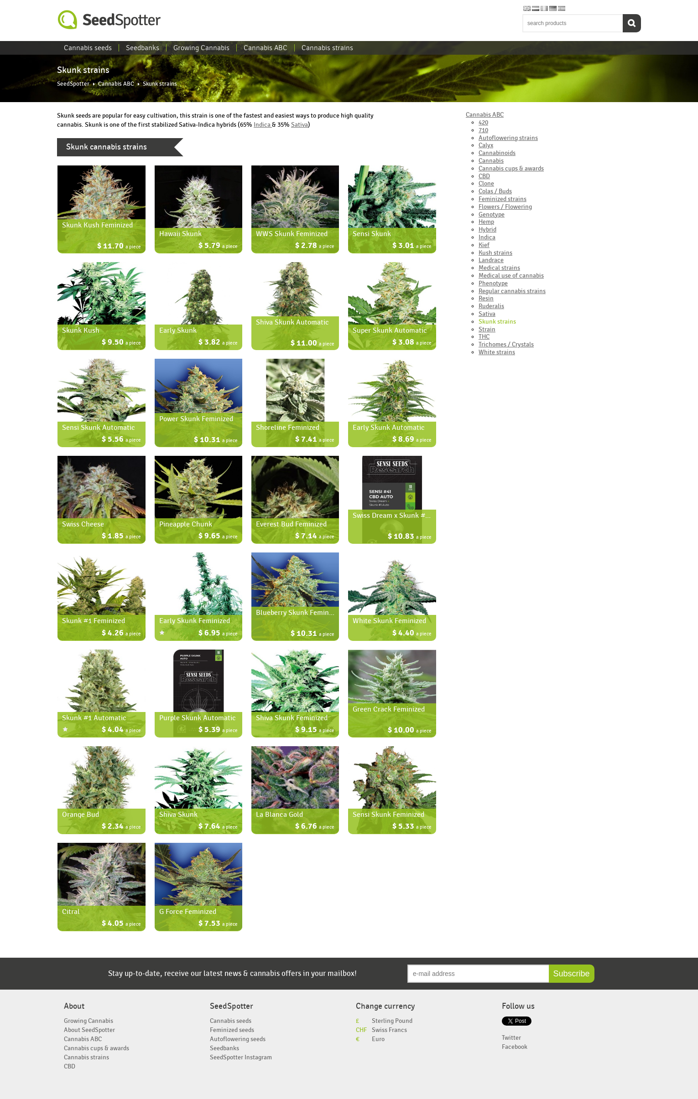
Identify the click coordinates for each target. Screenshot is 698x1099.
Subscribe (571, 973)
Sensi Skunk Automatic (98, 427)
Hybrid (487, 229)
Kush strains (495, 253)
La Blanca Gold (279, 814)
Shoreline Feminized (287, 427)
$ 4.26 (121, 633)
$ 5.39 (218, 730)
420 (483, 122)
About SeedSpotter (89, 1030)
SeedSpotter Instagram (241, 1057)
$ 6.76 (314, 827)
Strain (487, 329)
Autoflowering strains (508, 138)
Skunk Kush (80, 330)
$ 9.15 (314, 730)
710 (483, 130)
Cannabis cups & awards (511, 168)
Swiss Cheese (83, 524)
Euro (378, 1039)
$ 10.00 (410, 731)
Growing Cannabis (201, 48)
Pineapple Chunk (185, 524)
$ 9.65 (218, 536)
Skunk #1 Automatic (94, 718)
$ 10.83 (410, 537)
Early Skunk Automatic (389, 427)
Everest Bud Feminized (291, 524)
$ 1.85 (121, 536)
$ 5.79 (218, 246)
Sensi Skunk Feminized (388, 814)
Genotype (492, 214)
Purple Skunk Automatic (197, 718)
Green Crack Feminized (389, 709)
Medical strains (499, 268)
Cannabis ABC (265, 48)
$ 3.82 (218, 343)
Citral (71, 912)
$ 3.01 (412, 246)
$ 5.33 (412, 827)
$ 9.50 (121, 343)
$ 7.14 (314, 536)
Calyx (486, 145)
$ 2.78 (314, 246)
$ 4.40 (412, 633)
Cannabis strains (327, 48)
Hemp (486, 222)
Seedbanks (142, 48)
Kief (484, 245)
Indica (263, 125)
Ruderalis (491, 306)
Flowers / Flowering (505, 207)
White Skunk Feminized (389, 621)
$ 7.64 (218, 827)
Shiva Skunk (178, 814)
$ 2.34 (121, 827)
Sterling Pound (392, 1021)
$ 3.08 (412, 343)
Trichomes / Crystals (506, 344)
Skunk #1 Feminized (93, 621)
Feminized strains (502, 199)
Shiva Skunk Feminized (292, 718)
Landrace (491, 260)
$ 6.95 (218, 633)
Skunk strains (497, 321)
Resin (486, 298)
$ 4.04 (121, 730)
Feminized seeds (232, 1030)
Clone (486, 183)
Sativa (299, 125)
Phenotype (493, 283)
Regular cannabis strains (512, 291)
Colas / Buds (495, 191)
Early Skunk (178, 330)
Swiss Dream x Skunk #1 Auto (399, 515)
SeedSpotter (109, 20)
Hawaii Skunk (180, 234)
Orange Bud (80, 814)
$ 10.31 (216, 440)
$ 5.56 (121, 440)
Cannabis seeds (88, 48)
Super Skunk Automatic (390, 330)
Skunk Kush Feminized (97, 225)
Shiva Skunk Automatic (292, 322)
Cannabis (491, 161)
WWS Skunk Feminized (292, 234)
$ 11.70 (119, 247)
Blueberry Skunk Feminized (298, 613)
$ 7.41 (314, 440)
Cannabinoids (497, 153)
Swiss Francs (389, 1030)
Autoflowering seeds (238, 1039)
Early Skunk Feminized (194, 621)
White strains (497, 352)
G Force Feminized (187, 912)
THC (484, 337)
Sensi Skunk (372, 234)
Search (632, 23)
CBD (484, 176)
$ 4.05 (121, 924)
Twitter (511, 1038)
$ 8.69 (412, 440)
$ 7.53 (218, 924)
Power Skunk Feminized (196, 419)
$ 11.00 (312, 344)
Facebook (514, 1047)
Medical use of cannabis (511, 275)
